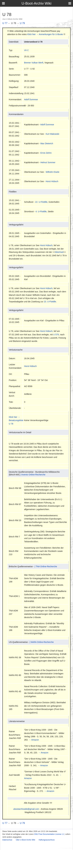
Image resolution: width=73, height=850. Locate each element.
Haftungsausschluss (47, 840)
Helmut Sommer (47, 162)
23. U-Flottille (50, 301)
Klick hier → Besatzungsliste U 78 (16, 420)
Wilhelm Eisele (52, 172)
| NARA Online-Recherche (42, 642)
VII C (26, 50)
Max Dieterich (46, 143)
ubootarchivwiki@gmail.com (26, 809)
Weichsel (59, 252)
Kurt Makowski (52, 134)
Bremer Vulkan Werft (33, 62)
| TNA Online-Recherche (46, 566)
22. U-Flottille (41, 202)
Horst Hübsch (52, 181)
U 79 (22, 23)
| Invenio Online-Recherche (32, 474)
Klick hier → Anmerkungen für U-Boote (45, 34)
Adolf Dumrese (31, 99)
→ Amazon (34, 740)
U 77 (4, 23)
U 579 (56, 334)
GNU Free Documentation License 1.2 (49, 834)
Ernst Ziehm (45, 153)
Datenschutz (7, 840)
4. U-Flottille (41, 211)
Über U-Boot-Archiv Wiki (25, 840)
